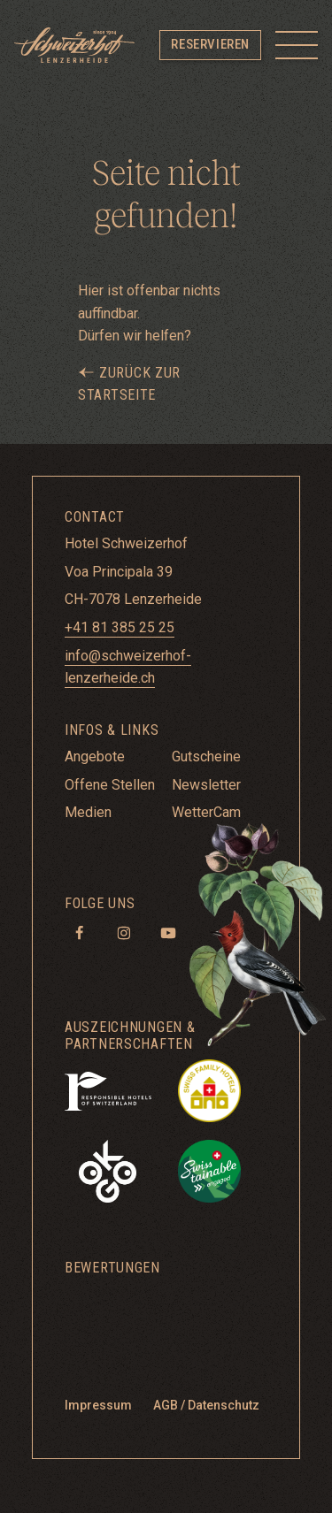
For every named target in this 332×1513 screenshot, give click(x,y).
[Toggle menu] (296, 45)
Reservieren (210, 44)
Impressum (98, 1405)
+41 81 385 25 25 (119, 627)
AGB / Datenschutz (206, 1405)
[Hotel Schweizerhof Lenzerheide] (74, 45)
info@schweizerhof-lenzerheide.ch (128, 667)
